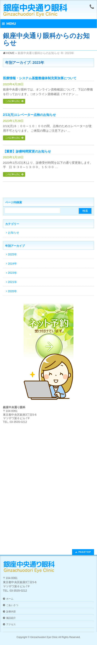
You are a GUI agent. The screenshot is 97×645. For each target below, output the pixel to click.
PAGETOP (84, 552)
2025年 (12, 254)
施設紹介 (11, 618)
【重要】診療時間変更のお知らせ (27, 151)
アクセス (11, 624)
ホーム (9, 598)
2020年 (12, 291)
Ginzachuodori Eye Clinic (44, 637)
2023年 (12, 272)
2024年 (12, 263)
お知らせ (13, 232)
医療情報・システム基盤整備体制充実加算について (39, 78)
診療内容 (11, 611)
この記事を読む (13, 101)
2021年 (12, 282)
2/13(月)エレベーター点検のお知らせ (29, 114)
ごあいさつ (12, 605)
